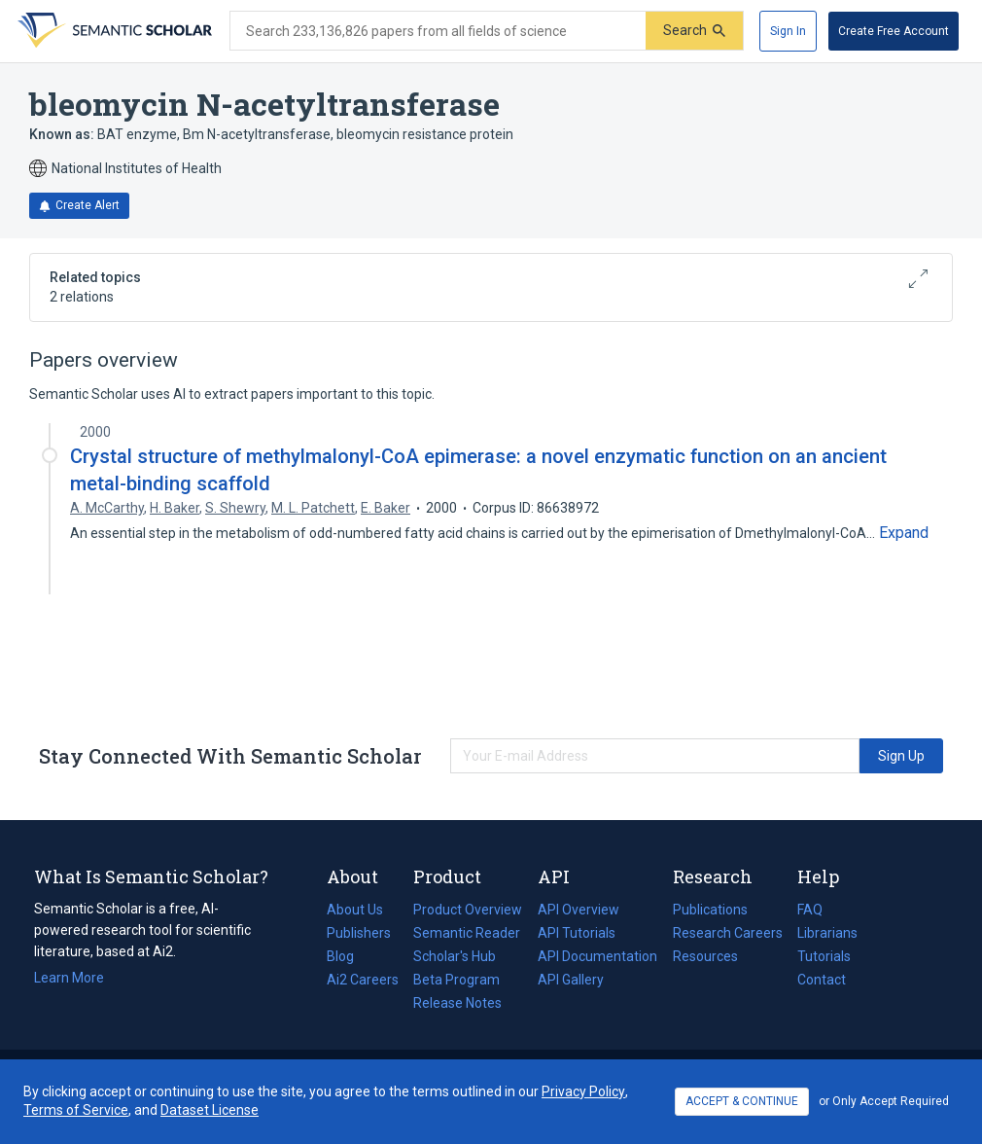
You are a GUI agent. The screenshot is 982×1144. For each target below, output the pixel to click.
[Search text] (438, 31)
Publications (710, 909)
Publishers (359, 933)
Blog (348, 956)
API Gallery (571, 979)
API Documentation (597, 956)
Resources (705, 956)
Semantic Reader (466, 933)
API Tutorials (576, 933)
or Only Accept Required (884, 1101)
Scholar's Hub (454, 956)
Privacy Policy (583, 1091)
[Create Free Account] (893, 31)
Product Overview (467, 909)
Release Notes (457, 1003)
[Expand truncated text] (903, 533)
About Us (355, 909)
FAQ (810, 909)
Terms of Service (75, 1110)
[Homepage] (113, 31)
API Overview (578, 909)
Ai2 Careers (363, 979)
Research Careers (728, 933)
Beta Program (456, 979)
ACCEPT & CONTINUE (741, 1101)
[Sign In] (788, 31)
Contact (821, 979)
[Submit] (694, 31)
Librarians (827, 933)
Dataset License (209, 1110)
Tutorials (824, 956)
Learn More (69, 977)
